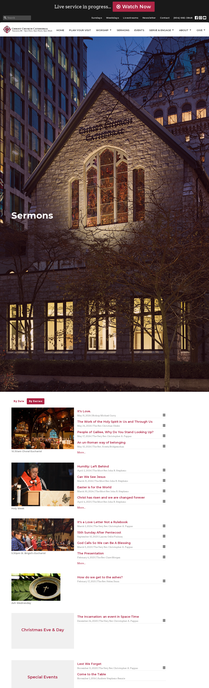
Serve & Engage (161, 30)
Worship (104, 30)
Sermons (123, 30)
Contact (165, 17)
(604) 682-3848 (183, 17)
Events (139, 30)
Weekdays (112, 17)
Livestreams (130, 17)
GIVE (201, 30)
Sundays (96, 17)
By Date (19, 401)
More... (81, 452)
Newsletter (149, 17)
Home (60, 30)
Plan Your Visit (80, 30)
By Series (35, 401)
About (185, 30)
